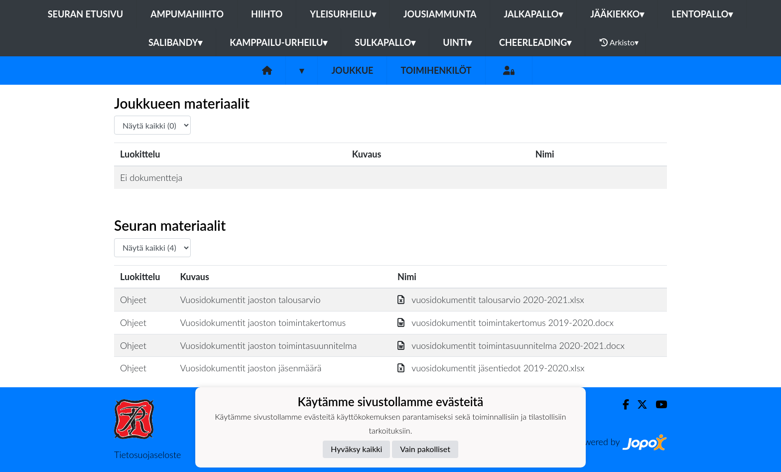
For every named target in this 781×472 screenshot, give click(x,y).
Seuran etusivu (86, 13)
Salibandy (175, 42)
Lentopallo (702, 13)
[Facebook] (622, 404)
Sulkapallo (385, 42)
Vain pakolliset (425, 449)
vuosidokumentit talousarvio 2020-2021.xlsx (490, 299)
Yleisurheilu (343, 13)
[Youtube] (657, 404)
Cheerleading (535, 42)
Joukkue (352, 70)
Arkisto (619, 42)
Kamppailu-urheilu (278, 42)
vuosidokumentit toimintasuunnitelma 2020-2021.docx (511, 345)
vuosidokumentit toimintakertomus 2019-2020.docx (505, 322)
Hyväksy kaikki (356, 449)
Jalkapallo (533, 13)
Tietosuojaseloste (147, 454)
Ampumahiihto (187, 13)
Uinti (457, 42)
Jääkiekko (617, 13)
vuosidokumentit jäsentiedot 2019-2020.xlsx (491, 367)
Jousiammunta (440, 13)
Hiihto (266, 13)
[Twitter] (638, 404)
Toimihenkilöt (435, 70)
